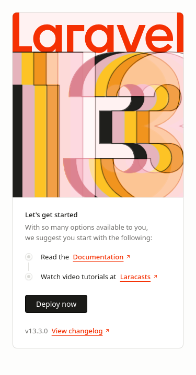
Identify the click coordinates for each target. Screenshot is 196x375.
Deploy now (56, 304)
